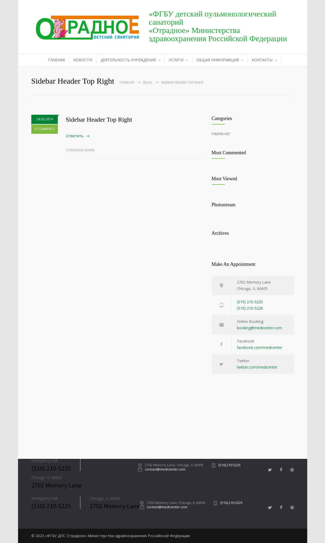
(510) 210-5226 (250, 308)
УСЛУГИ (176, 59)
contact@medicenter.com (165, 470)
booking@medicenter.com (259, 327)
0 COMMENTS (44, 129)
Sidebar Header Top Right (99, 119)
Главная (127, 82)
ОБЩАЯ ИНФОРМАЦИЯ (217, 59)
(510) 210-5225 (250, 301)
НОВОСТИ (82, 59)
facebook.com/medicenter (259, 347)
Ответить (75, 135)
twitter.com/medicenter (257, 367)
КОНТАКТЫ (262, 59)
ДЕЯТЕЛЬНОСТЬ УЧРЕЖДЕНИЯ (128, 59)
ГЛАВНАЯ (56, 59)
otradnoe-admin (80, 150)
